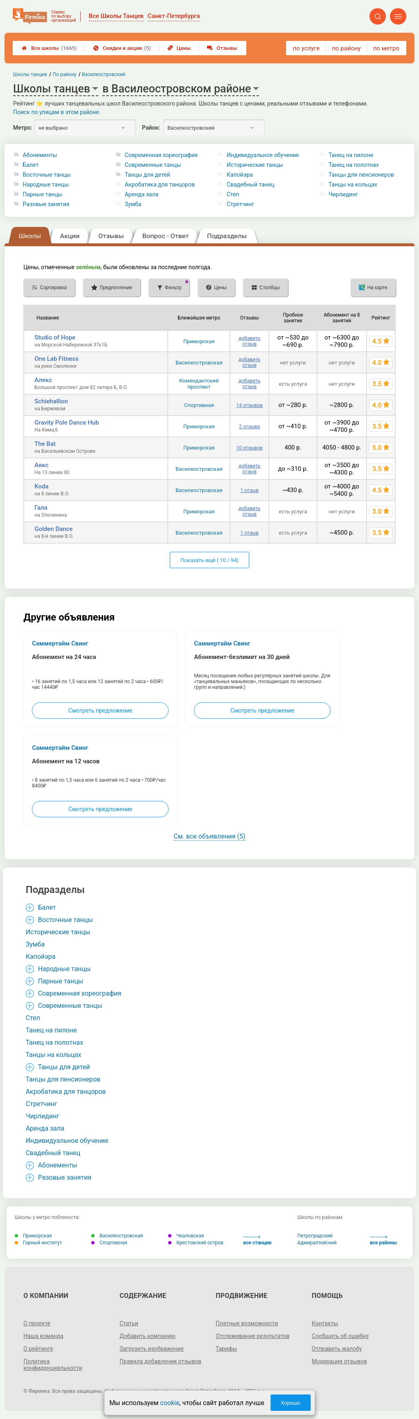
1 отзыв (249, 490)
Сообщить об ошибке (340, 1336)
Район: (151, 127)
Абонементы (40, 155)
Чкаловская (186, 1236)
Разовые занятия (46, 204)
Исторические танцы (255, 165)
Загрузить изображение (151, 1348)
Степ (233, 194)
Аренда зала (141, 194)
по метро (386, 48)
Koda (41, 486)
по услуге (306, 48)
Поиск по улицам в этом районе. (57, 112)
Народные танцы (46, 184)
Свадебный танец (251, 184)
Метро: (22, 127)
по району (346, 48)
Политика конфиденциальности (52, 1364)
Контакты (325, 1323)
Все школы (49, 48)
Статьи (128, 1323)
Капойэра (240, 175)
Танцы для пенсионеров (361, 175)
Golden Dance (53, 529)
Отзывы (222, 48)
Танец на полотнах (354, 165)
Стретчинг (240, 204)
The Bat (45, 444)
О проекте (36, 1323)
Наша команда (43, 1336)
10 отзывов (249, 448)
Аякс (41, 465)
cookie (169, 1403)
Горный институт (38, 1243)
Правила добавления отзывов (160, 1361)
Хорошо (290, 1403)
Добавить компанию (147, 1336)
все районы (383, 1240)
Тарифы (226, 1348)
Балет (31, 165)
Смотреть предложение (100, 710)
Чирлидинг (343, 194)
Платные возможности (247, 1323)
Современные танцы (153, 165)
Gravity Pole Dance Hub (66, 422)
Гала (40, 507)
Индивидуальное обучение (263, 155)
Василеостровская (199, 363)
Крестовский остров (195, 1243)
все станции (257, 1240)
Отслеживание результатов (253, 1336)
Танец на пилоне (351, 155)
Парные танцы (43, 194)
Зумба (133, 204)
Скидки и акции (122, 48)
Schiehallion (51, 401)
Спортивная (199, 405)
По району (65, 74)
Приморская (198, 341)
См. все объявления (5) (209, 836)
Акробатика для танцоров (160, 184)
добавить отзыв (249, 341)
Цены (179, 48)
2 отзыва (249, 427)
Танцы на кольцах (353, 184)
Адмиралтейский (316, 1243)
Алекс (43, 380)
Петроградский (314, 1236)
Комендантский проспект (199, 384)
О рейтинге (38, 1348)
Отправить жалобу (337, 1348)
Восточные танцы (47, 175)
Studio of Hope (54, 337)
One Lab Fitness (56, 358)
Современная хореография (161, 155)
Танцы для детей (147, 175)
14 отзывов (249, 405)
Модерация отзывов (339, 1361)
